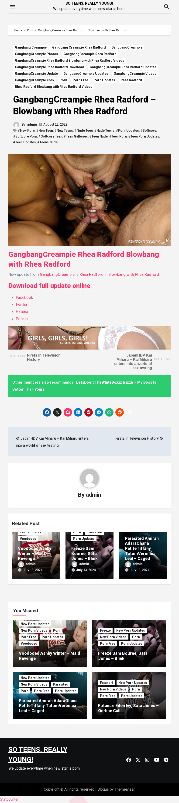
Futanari (106, 683)
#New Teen (44, 130)
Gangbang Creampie (31, 47)
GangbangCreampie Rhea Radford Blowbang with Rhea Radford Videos (69, 60)
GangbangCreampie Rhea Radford (90, 54)
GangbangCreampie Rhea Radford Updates (123, 67)
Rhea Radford (131, 80)
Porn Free (80, 80)
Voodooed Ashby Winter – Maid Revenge (34, 553)
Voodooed (28, 539)
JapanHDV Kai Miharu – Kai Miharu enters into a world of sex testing (133, 361)
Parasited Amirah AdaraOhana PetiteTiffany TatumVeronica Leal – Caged (142, 548)
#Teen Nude (98, 136)
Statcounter (9, 799)
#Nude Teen (83, 130)
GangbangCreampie (126, 47)
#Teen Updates (24, 142)
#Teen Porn (118, 136)
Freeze (105, 630)
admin (32, 124)
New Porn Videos (34, 630)
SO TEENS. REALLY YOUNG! (89, 3)
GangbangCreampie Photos (36, 54)
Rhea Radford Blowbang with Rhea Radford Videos (54, 86)
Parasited (60, 684)
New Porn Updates (35, 624)
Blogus (103, 789)
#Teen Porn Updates (143, 136)
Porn (63, 80)
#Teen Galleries (76, 136)
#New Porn (26, 130)
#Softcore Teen (50, 136)
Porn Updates (104, 80)
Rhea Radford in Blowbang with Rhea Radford (119, 274)
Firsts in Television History (139, 438)
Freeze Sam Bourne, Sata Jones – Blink (84, 553)
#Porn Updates (127, 130)
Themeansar (124, 789)
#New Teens (63, 130)
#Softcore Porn (25, 136)
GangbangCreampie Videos (135, 73)
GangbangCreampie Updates (85, 73)
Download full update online (49, 286)
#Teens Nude (47, 142)
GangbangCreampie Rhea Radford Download (49, 67)
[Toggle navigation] (12, 7)
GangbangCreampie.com (34, 80)
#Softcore (148, 130)
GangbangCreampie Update (36, 73)
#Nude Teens (104, 130)
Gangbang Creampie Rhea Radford (79, 47)
